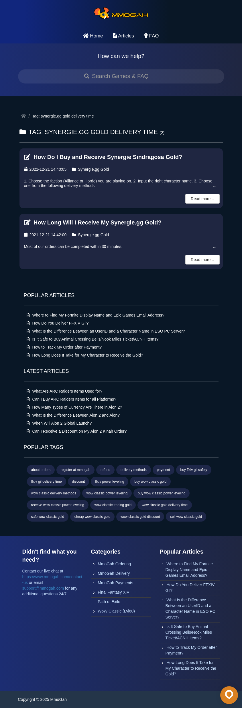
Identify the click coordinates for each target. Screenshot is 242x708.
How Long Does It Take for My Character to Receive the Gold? (85, 355)
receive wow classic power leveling (57, 505)
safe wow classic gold (47, 517)
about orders (40, 470)
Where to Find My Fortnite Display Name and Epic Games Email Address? (95, 315)
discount (78, 482)
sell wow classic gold (186, 517)
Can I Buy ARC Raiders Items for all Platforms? (71, 399)
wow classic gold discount (140, 517)
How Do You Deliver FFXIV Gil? (58, 323)
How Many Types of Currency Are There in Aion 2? (74, 407)
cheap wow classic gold (92, 517)
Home (93, 36)
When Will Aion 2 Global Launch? (59, 423)
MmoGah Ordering (114, 564)
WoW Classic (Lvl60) (116, 611)
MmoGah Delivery (114, 573)
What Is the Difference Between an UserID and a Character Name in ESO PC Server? (106, 331)
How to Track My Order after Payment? (64, 347)
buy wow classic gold (150, 482)
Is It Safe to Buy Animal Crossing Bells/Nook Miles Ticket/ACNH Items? (93, 339)
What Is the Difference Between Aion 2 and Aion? (73, 415)
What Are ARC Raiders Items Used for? (65, 391)
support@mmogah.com (43, 588)
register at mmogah (75, 470)
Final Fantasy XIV (113, 592)
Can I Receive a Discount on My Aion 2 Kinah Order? (77, 431)
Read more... (202, 198)
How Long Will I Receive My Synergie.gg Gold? (93, 222)
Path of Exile (109, 601)
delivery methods (134, 470)
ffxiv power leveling (109, 482)
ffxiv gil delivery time (46, 482)
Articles (123, 36)
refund (105, 470)
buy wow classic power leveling (161, 493)
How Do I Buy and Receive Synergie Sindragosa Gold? (103, 157)
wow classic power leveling (106, 493)
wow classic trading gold (113, 505)
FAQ (151, 36)
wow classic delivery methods (53, 493)
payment (163, 470)
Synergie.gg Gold (90, 169)
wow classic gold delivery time (165, 505)
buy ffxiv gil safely (193, 470)
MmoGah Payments (115, 582)
